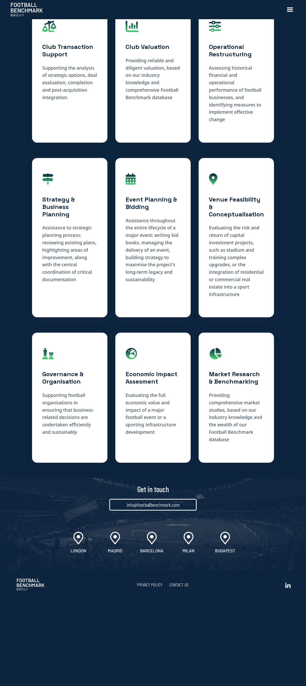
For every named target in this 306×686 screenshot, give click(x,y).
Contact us (179, 672)
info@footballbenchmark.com (153, 592)
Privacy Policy (149, 672)
